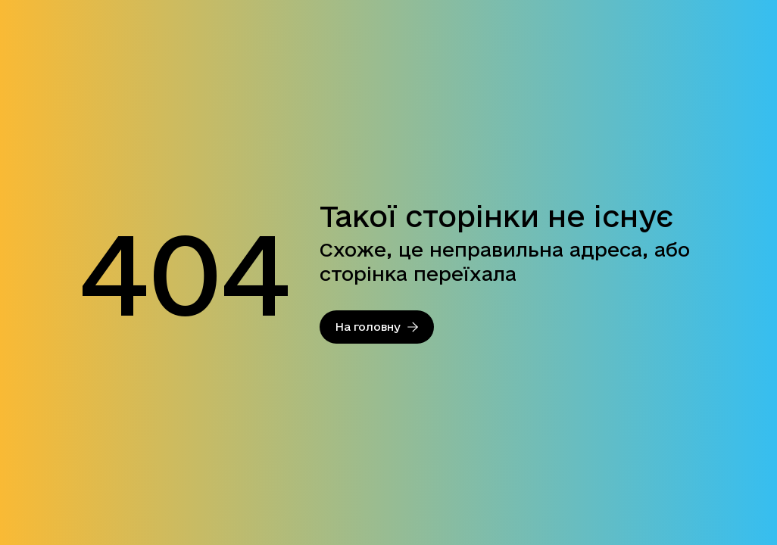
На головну (377, 326)
